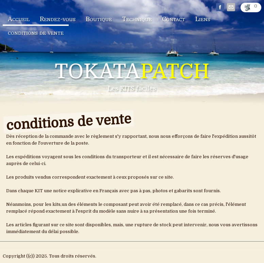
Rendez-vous (58, 19)
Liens (202, 19)
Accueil (19, 19)
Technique (137, 19)
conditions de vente (36, 32)
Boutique (99, 19)
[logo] (132, 78)
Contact (173, 19)
